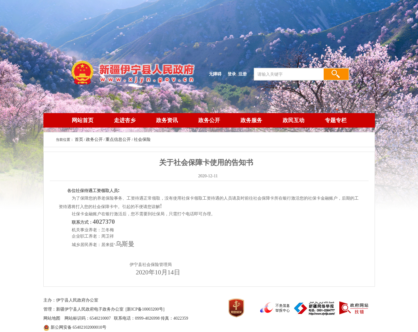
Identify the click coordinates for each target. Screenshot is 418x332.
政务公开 (209, 120)
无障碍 (215, 73)
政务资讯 (167, 120)
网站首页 (82, 120)
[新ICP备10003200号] (145, 309)
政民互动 (293, 120)
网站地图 (51, 318)
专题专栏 (336, 120)
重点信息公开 (118, 139)
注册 (243, 73)
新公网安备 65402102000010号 (79, 327)
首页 (79, 139)
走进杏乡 (125, 120)
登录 (232, 73)
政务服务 (251, 120)
